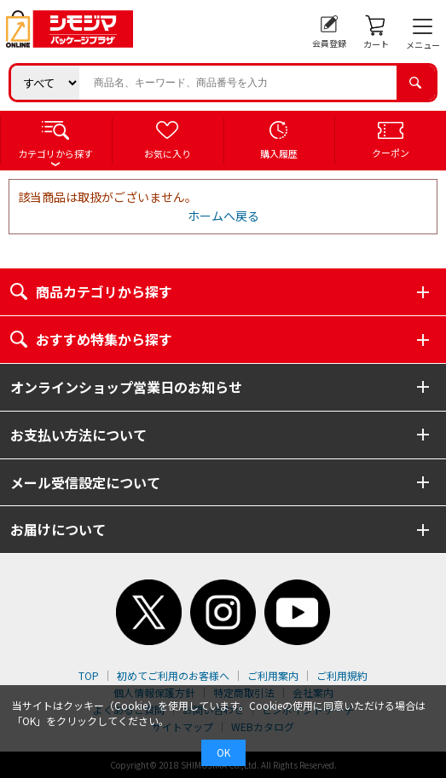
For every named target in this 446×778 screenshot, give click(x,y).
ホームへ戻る (223, 215)
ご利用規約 (342, 675)
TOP (88, 675)
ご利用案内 (272, 675)
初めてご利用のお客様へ (173, 675)
